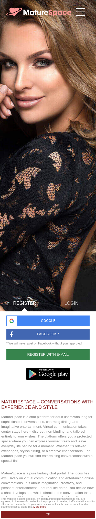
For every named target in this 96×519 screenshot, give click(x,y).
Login (71, 303)
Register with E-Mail (48, 354)
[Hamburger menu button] (81, 12)
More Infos (39, 506)
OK (48, 514)
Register (24, 306)
